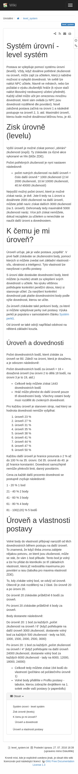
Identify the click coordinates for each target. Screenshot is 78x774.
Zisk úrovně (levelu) (24, 711)
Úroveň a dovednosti (26, 722)
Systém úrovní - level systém (29, 706)
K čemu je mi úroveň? (25, 717)
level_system (30, 18)
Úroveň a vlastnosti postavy (28, 729)
